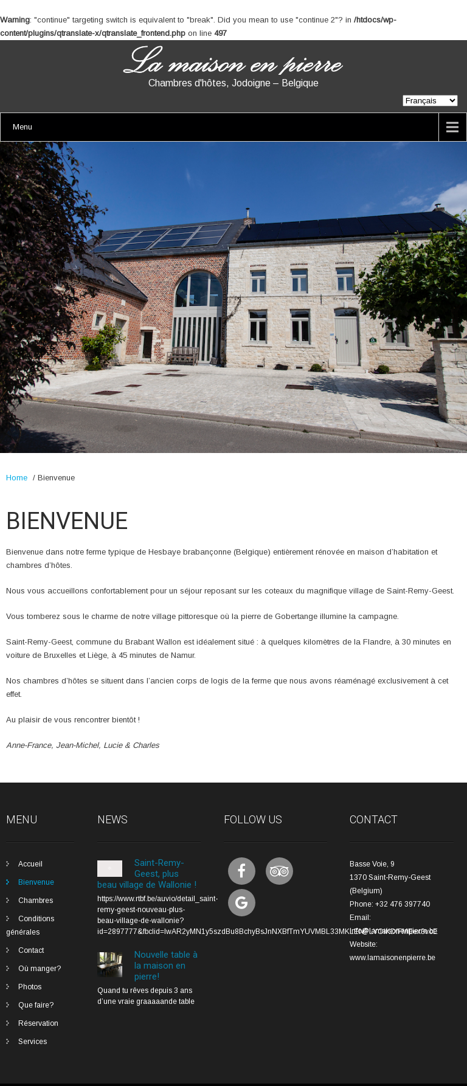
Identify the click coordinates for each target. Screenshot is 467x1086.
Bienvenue (36, 882)
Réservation (38, 1023)
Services (32, 1041)
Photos (29, 987)
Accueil (30, 864)
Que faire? (36, 1005)
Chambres (35, 900)
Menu (22, 126)
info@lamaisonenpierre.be (393, 931)
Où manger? (39, 968)
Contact (31, 950)
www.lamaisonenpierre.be (392, 957)
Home (16, 477)
